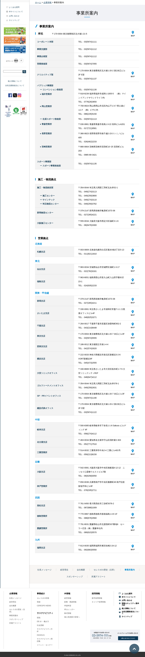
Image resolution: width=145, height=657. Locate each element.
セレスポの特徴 (43, 598)
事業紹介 (41, 593)
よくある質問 (14, 7)
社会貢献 (40, 625)
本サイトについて (16, 12)
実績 (38, 602)
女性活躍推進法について (14, 85)
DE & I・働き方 (43, 621)
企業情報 (47, 2)
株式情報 (67, 613)
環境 (38, 618)
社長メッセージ (44, 570)
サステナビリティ (45, 613)
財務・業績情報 (70, 602)
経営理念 (64, 570)
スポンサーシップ (75, 576)
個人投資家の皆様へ (72, 617)
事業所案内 (130, 570)
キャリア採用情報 (99, 602)
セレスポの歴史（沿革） (105, 570)
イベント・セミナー (45, 645)
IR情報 (67, 593)
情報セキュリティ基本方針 (130, 604)
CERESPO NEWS (44, 606)
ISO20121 (41, 635)
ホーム (38, 2)
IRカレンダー (69, 609)
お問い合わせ (14, 16)
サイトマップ (14, 20)
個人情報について (15, 81)
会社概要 (81, 570)
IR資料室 (67, 606)
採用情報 (96, 593)
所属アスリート (98, 576)
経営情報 (67, 598)
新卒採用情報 (97, 598)
